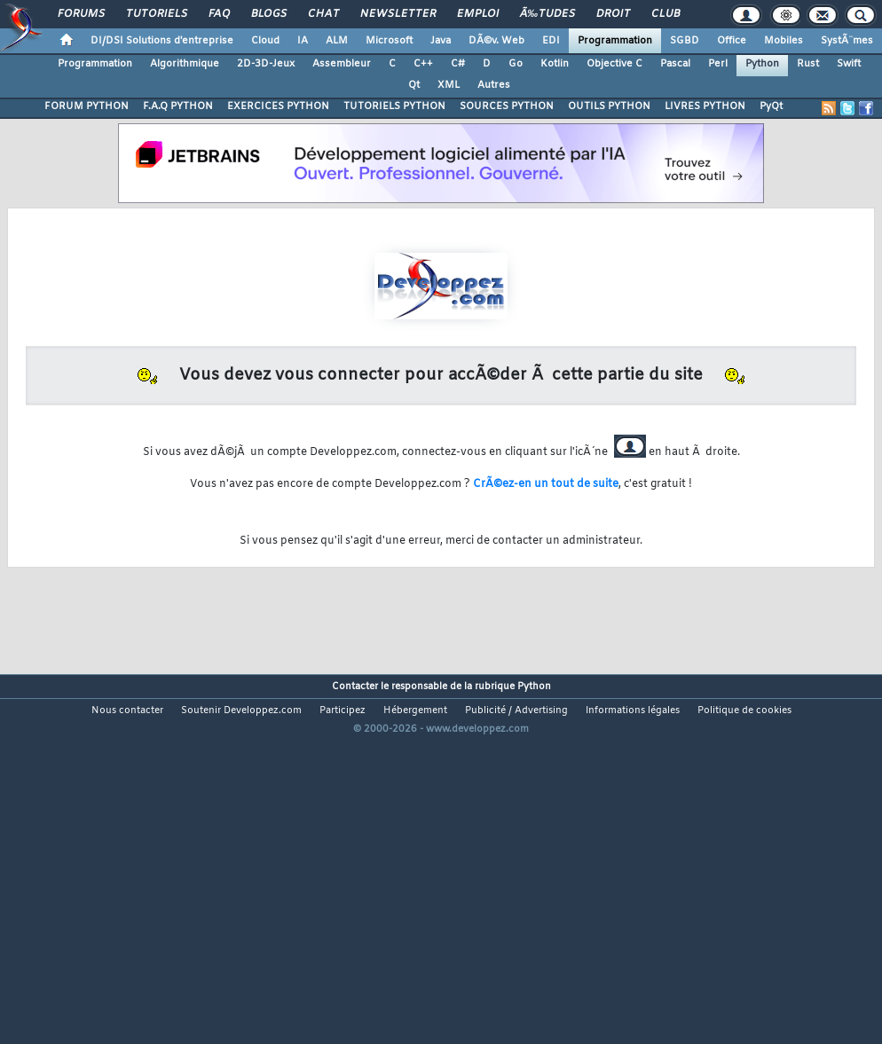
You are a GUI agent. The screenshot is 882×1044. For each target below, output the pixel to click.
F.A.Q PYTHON (178, 106)
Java (440, 41)
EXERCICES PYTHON (278, 106)
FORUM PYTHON (86, 106)
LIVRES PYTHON (705, 106)
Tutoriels (156, 14)
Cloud (265, 41)
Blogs (268, 14)
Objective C (614, 64)
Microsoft (389, 41)
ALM (337, 41)
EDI (551, 41)
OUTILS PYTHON (609, 106)
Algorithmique (184, 64)
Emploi (477, 14)
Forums (81, 14)
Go (515, 64)
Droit (613, 14)
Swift (849, 64)
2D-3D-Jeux (266, 64)
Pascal (675, 64)
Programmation (615, 41)
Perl (718, 64)
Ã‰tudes (547, 14)
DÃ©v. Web (496, 41)
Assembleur (341, 64)
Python (762, 64)
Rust (808, 64)
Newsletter (397, 14)
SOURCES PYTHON (507, 106)
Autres (493, 85)
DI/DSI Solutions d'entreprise (162, 41)
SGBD (684, 41)
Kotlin (554, 64)
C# (458, 64)
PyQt (771, 106)
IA (302, 41)
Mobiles (783, 41)
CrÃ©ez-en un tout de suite (545, 484)
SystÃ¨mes (847, 41)
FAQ (219, 14)
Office (731, 41)
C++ (423, 64)
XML (448, 85)
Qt (414, 85)
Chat (323, 14)
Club (665, 14)
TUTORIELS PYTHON (394, 106)
